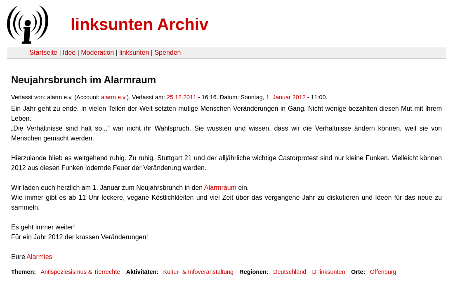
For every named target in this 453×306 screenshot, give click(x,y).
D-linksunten (328, 272)
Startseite (43, 52)
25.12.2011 (181, 97)
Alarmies (39, 256)
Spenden (167, 52)
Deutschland (289, 272)
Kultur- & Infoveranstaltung (198, 272)
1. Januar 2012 (286, 97)
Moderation (97, 52)
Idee (69, 52)
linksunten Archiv (139, 24)
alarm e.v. (114, 97)
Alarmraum (220, 187)
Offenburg (383, 272)
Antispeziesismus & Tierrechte (80, 272)
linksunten (134, 52)
